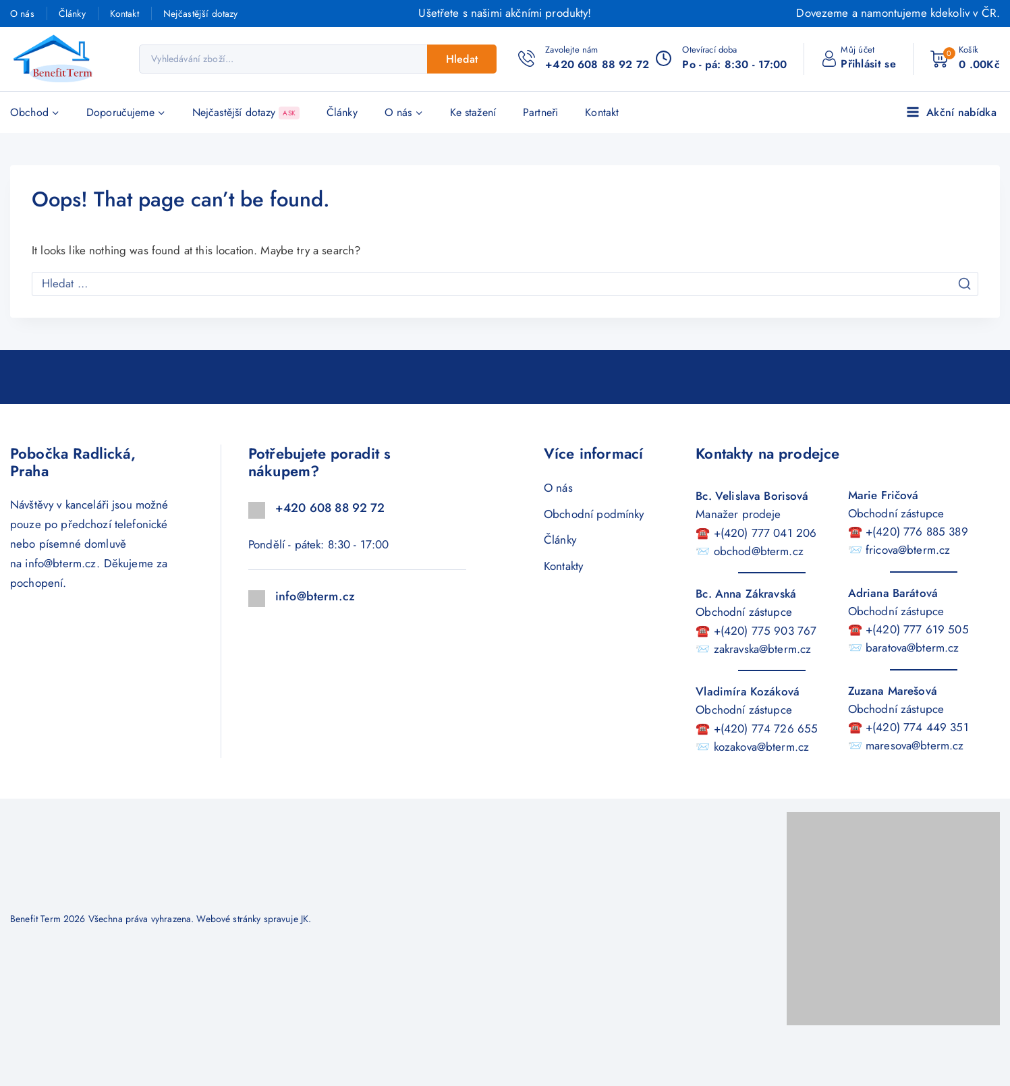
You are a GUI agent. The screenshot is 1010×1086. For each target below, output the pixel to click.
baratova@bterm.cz (912, 647)
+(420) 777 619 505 (917, 629)
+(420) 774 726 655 (766, 728)
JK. (306, 918)
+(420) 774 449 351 (917, 727)
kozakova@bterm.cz (762, 747)
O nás (22, 13)
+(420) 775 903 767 (765, 631)
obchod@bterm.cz (759, 551)
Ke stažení (473, 112)
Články (72, 13)
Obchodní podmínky (594, 514)
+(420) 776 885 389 (917, 531)
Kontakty (563, 566)
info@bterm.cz (60, 563)
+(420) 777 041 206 (765, 533)
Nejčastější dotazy (200, 13)
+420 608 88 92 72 (330, 508)
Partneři (540, 112)
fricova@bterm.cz (908, 550)
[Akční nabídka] (953, 112)
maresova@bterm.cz (915, 745)
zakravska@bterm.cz (763, 649)
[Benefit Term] (57, 59)
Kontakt (124, 13)
